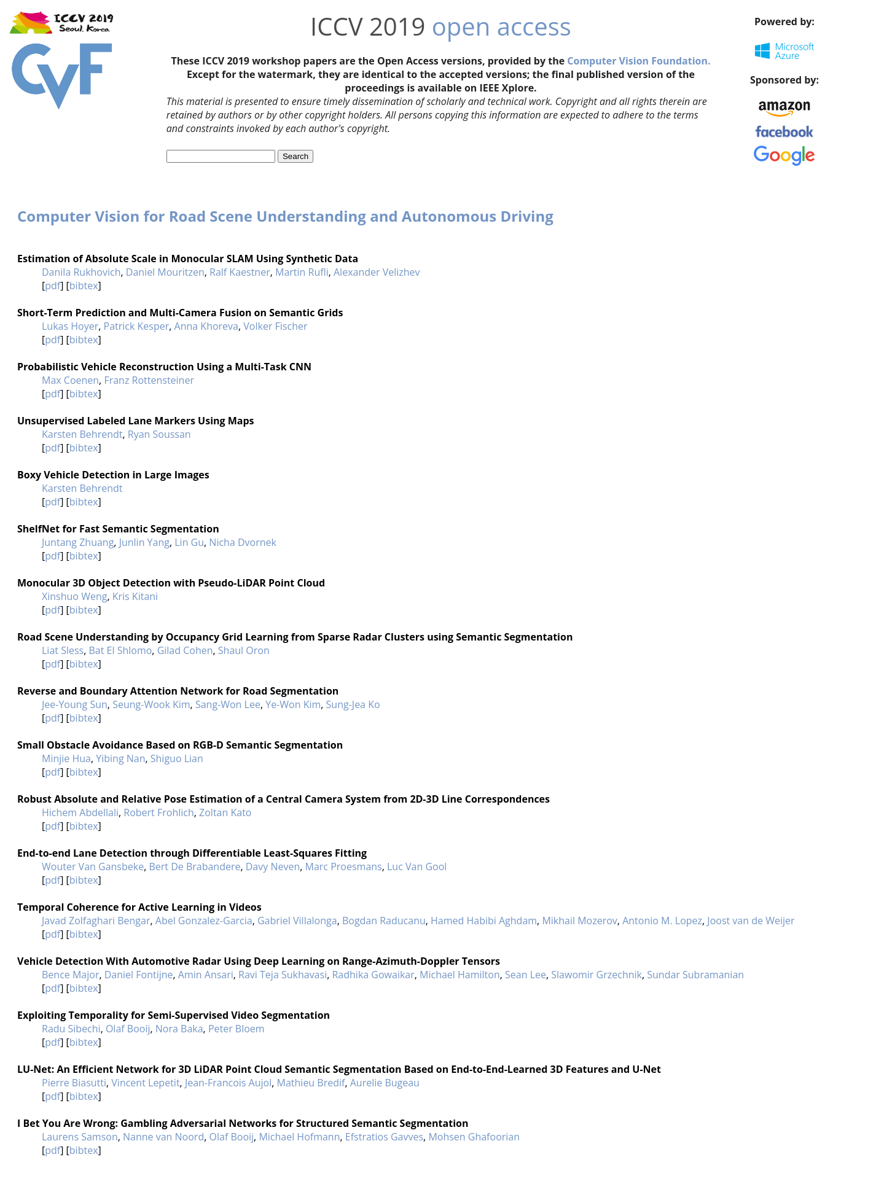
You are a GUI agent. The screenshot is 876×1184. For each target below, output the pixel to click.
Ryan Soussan (159, 434)
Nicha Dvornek (242, 542)
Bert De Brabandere (194, 866)
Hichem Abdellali (80, 812)
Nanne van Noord (163, 1136)
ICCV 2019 (367, 26)
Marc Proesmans (343, 866)
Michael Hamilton (460, 974)
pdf (52, 285)
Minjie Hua (66, 758)
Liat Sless (63, 650)
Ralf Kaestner (239, 272)
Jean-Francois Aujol (228, 1082)
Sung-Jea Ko (353, 704)
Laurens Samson (80, 1136)
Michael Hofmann (299, 1136)
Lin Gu (189, 542)
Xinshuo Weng (74, 596)
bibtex (83, 285)
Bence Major (70, 974)
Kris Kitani (135, 596)
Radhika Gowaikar (373, 974)
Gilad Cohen (185, 650)
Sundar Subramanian (695, 974)
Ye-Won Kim (293, 704)
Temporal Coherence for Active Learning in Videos (139, 907)
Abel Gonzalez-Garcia (203, 920)
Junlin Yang (144, 542)
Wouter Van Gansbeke (93, 866)
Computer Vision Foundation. (638, 61)
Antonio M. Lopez (662, 920)
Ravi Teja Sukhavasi (282, 974)
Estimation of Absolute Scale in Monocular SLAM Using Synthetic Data (187, 258)
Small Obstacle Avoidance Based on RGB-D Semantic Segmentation (180, 745)
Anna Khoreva (206, 326)
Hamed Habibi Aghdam (484, 920)
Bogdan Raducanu (384, 920)
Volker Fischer (275, 326)
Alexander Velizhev (377, 272)
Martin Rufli (302, 272)
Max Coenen (70, 380)
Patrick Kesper (137, 326)
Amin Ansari (205, 974)
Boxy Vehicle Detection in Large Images (113, 474)
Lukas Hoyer (70, 326)
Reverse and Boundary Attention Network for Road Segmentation (177, 691)
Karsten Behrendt (82, 434)
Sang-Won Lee (227, 704)
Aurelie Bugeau (385, 1082)
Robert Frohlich (158, 812)
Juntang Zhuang (78, 542)
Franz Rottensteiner (149, 380)
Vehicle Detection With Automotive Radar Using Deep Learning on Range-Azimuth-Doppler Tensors (258, 961)
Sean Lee (525, 974)
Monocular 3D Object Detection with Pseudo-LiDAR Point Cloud (171, 583)
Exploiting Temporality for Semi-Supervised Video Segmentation (173, 1015)
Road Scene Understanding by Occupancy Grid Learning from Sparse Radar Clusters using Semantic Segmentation (295, 637)
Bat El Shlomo (120, 650)
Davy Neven (273, 866)
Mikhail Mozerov (579, 920)
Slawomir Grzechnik (596, 974)
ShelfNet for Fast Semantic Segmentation (118, 529)
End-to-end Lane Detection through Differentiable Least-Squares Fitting (192, 853)
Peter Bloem (236, 1028)
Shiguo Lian (177, 758)
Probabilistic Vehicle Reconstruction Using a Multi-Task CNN (164, 366)
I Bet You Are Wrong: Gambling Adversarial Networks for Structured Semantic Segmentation (242, 1123)
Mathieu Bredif (311, 1082)
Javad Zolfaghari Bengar (96, 920)
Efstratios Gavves (384, 1136)
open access (501, 26)
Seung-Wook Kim (151, 704)
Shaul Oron (244, 650)
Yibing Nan (120, 758)
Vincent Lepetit (145, 1082)
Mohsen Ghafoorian (474, 1136)
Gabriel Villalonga (297, 920)
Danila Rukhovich (81, 272)
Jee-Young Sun (75, 704)
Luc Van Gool (417, 866)
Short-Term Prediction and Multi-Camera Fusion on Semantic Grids (180, 312)
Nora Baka (179, 1028)
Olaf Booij (128, 1028)
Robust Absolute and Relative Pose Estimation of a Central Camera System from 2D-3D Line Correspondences (283, 799)
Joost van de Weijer (750, 920)
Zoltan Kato (225, 812)
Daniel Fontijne (138, 974)
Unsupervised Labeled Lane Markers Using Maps (135, 420)
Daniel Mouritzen (165, 272)
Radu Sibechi (71, 1028)
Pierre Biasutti (74, 1082)
